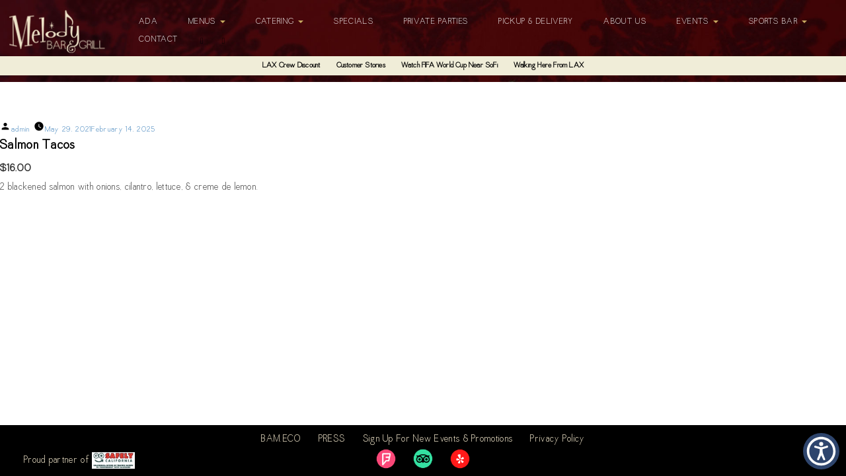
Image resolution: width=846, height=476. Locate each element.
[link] (386, 458)
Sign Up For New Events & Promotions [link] (438, 439)
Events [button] (697, 21)
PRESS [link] (332, 439)
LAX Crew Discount (291, 65)
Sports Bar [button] (778, 21)
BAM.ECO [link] (281, 439)
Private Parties (436, 21)
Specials (353, 21)
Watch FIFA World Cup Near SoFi (449, 65)
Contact (158, 39)
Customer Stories (360, 65)
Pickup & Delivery (535, 21)
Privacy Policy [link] (557, 439)
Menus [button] (206, 21)
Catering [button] (280, 21)
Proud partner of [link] (79, 460)
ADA (148, 21)
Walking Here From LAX (549, 65)
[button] (821, 451)
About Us (624, 21)
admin (20, 130)
